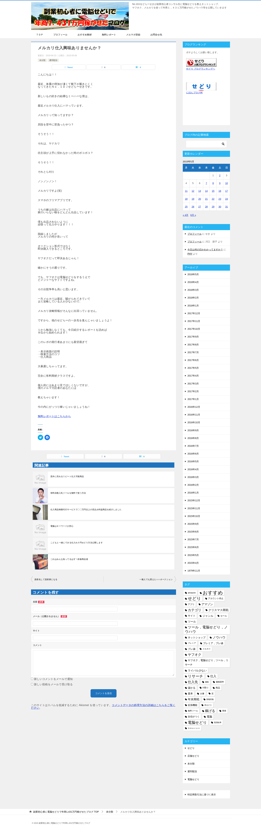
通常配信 (53, 60)
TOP (66, 811)
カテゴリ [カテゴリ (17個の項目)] (194, 610)
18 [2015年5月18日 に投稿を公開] (186, 199)
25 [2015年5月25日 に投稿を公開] (186, 206)
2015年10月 (193, 516)
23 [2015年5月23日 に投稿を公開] (220, 199)
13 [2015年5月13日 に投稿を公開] (199, 191)
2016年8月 (193, 438)
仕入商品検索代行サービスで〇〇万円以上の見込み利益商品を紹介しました (86, 509)
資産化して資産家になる (45, 579)
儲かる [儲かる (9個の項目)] (191, 687)
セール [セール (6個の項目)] (223, 616)
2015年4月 (193, 563)
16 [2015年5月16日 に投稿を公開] (220, 191)
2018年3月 (193, 290)
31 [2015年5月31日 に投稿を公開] (226, 206)
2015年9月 (193, 524)
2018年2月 (193, 297)
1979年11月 (193, 570)
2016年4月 (193, 469)
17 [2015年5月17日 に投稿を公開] (226, 191)
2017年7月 (193, 352)
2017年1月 (193, 399)
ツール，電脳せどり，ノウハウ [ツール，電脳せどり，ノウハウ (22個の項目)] (206, 629)
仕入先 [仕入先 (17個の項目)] (193, 682)
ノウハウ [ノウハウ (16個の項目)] (219, 637)
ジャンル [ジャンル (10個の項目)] (207, 615)
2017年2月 (193, 391)
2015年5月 (193, 555)
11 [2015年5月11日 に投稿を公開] (186, 191)
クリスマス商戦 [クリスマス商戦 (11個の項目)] (218, 610)
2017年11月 (193, 321)
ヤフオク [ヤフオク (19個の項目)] (194, 654)
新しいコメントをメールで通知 (53, 679)
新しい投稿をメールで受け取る (53, 684)
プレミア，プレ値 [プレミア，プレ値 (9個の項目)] (213, 643)
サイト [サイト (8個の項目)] (191, 615)
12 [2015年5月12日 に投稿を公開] (193, 191)
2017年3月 (193, 383)
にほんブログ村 (194, 92)
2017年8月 (193, 344)
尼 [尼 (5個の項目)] (212, 693)
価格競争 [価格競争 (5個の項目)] (220, 682)
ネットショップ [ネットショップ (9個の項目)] (197, 637)
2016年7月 (193, 446)
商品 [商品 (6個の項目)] (218, 687)
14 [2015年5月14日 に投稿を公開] (206, 191)
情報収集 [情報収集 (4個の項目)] (210, 699)
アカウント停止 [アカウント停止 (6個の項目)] (215, 598)
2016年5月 (193, 461)
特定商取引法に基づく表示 (201, 794)
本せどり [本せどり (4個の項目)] (208, 705)
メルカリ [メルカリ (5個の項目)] (206, 649)
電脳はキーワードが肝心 (61, 526)
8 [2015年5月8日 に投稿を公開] (213, 183)
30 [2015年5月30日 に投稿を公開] (220, 206)
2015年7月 (193, 539)
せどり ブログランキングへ (200, 68)
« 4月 (185, 215)
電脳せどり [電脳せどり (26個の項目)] (197, 722)
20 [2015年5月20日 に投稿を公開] (199, 199)
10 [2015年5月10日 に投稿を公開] (226, 183)
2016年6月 (193, 453)
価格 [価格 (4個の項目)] (207, 682)
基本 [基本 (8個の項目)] (190, 693)
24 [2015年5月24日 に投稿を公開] (226, 199)
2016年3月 (193, 477)
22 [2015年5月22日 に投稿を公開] (213, 199)
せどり (191, 748)
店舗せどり (193, 756)
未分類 (42, 60)
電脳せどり (193, 779)
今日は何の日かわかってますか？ (205, 249)
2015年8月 (193, 531)
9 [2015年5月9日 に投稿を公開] (220, 183)
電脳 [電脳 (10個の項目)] (209, 716)
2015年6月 (193, 547)
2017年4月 (193, 375)
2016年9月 (193, 430)
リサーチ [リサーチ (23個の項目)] (195, 676)
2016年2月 (193, 485)
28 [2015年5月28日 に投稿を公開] (206, 206)
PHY (189, 253)
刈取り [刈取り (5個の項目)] (205, 687)
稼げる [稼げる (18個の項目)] (210, 711)
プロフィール (194, 233)
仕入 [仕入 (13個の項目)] (213, 676)
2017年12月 (193, 313)
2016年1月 (193, 492)
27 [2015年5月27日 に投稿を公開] (199, 206)
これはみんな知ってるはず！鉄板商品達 (69, 559)
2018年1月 (193, 305)
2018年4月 (193, 282)
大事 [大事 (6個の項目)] (202, 693)
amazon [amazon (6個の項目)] (192, 592)
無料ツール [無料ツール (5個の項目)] (193, 711)
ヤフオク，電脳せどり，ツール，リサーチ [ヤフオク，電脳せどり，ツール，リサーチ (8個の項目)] (206, 662)
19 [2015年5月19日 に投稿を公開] (193, 199)
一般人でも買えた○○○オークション (156, 579)
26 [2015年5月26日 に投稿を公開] (193, 206)
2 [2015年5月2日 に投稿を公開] (220, 175)
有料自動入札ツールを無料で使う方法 (68, 493)
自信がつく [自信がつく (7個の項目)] (194, 716)
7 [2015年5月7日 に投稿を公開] (206, 183)
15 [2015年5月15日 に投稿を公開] (213, 191)
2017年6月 (193, 360)
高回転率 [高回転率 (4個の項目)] (217, 722)
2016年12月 (193, 407)
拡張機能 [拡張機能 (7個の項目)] (192, 705)
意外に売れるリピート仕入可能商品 (67, 476)
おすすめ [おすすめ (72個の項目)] (213, 592)
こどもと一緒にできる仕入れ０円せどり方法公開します (76, 542)
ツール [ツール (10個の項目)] (192, 621)
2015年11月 (193, 508)
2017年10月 (193, 329)
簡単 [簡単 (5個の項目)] (224, 711)
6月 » (193, 215)
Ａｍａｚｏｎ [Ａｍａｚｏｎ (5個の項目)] (194, 728)
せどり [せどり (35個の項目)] (194, 598)
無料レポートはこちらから (54, 416)
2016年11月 (193, 414)
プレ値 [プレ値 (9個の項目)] (191, 648)
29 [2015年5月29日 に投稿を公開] (213, 206)
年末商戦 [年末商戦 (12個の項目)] (193, 699)
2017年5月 (193, 368)
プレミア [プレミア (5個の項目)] (192, 643)
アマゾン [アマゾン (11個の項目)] (207, 604)
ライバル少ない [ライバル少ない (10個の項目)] (197, 670)
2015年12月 (193, 500)
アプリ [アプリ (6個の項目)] (191, 604)
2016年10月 (193, 422)
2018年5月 (193, 274)
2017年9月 (193, 336)
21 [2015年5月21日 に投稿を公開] (206, 199)
